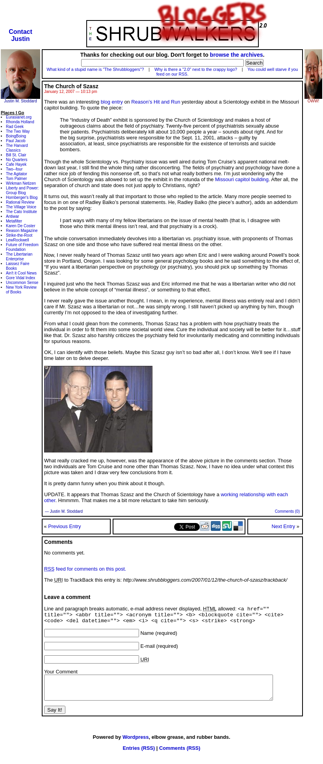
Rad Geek (15, 126)
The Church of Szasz (71, 86)
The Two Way (18, 131)
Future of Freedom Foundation (22, 247)
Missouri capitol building (242, 179)
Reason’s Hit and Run (155, 102)
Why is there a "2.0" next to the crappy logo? (195, 69)
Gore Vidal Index (20, 278)
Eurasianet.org (19, 117)
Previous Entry (64, 526)
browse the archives (236, 55)
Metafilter (14, 221)
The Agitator (16, 174)
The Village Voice (21, 207)
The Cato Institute (21, 212)
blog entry (112, 102)
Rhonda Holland (20, 122)
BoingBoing (16, 136)
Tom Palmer (16, 178)
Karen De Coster (20, 226)
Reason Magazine (22, 230)
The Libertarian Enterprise (19, 256)
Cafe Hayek (16, 164)
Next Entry (283, 526)
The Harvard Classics (17, 147)
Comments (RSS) (179, 756)
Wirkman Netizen (21, 183)
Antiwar (12, 216)
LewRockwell (17, 240)
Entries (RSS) (139, 756)
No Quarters (16, 160)
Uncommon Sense (22, 282)
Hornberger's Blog (21, 197)
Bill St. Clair (16, 155)
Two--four (14, 169)
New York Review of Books (21, 289)
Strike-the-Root (19, 235)
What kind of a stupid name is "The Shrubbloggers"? (95, 69)
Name (147, 636)
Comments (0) (287, 511)
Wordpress (136, 745)
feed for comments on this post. (85, 569)
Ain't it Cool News (21, 273)
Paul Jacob (15, 141)
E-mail (148, 649)
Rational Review (20, 202)
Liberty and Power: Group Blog (22, 190)
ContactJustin (20, 35)
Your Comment (61, 675)
